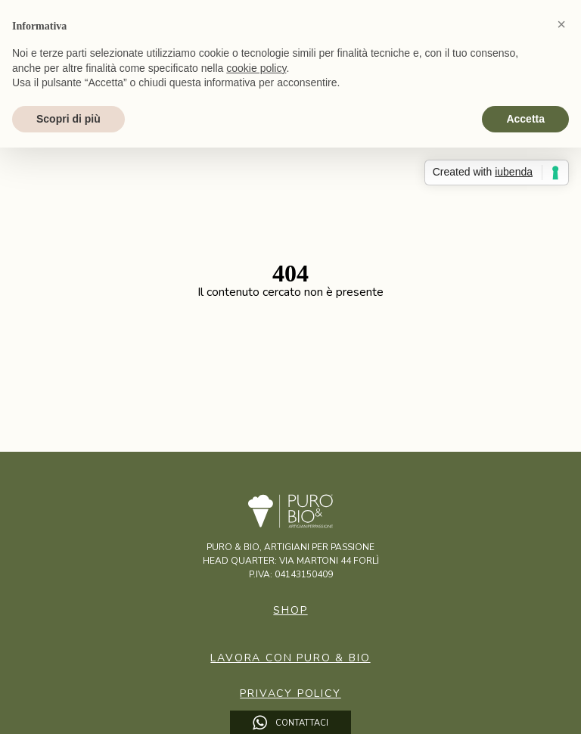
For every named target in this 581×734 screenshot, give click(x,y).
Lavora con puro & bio (290, 658)
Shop (290, 610)
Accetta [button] (525, 119)
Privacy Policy (290, 693)
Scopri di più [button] (68, 119)
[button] (561, 24)
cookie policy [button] (256, 68)
